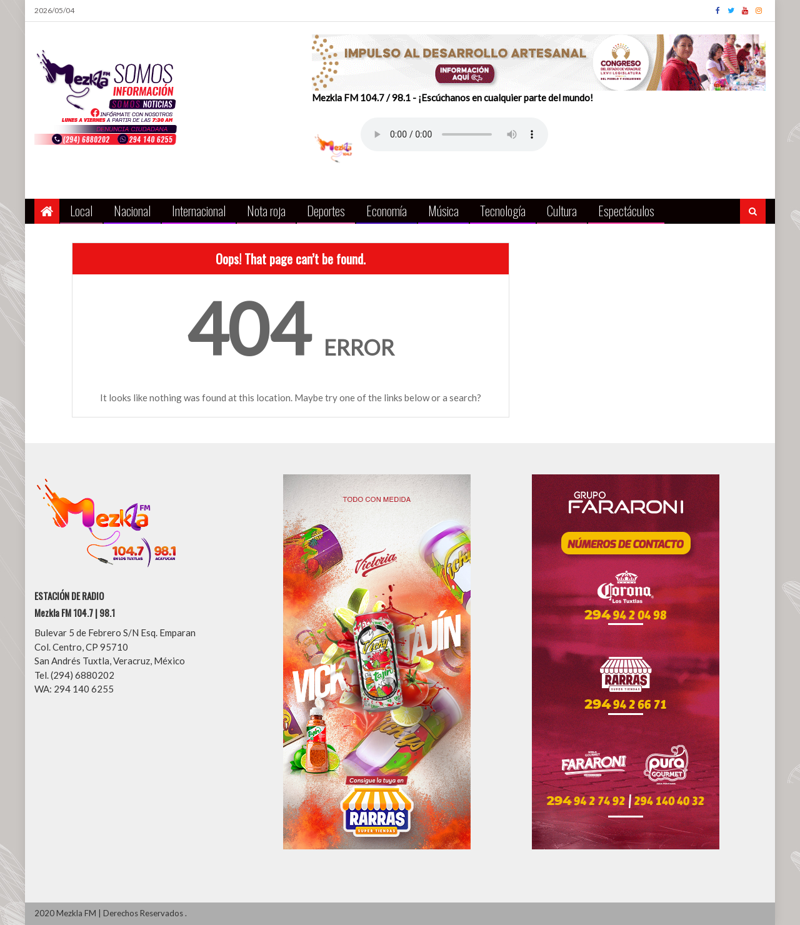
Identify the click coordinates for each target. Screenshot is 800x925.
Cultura (562, 210)
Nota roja (266, 210)
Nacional (132, 210)
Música (443, 210)
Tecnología (503, 210)
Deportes (326, 210)
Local (81, 210)
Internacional (199, 210)
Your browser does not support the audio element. (454, 134)
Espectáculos (626, 210)
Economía (386, 210)
